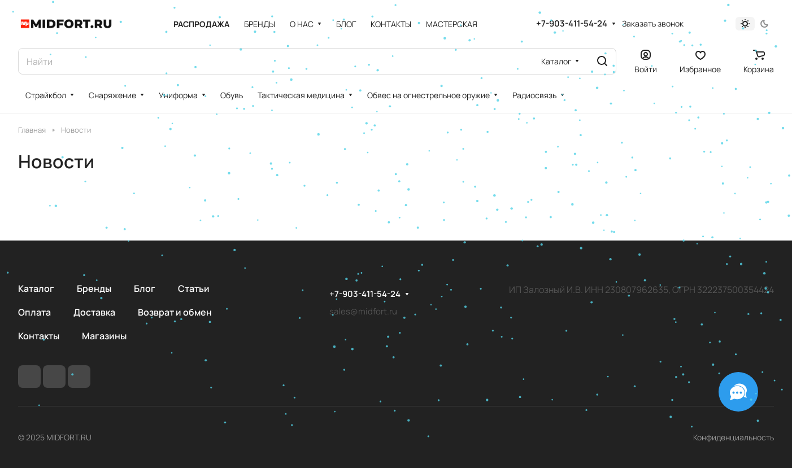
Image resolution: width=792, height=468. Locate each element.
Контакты (38, 336)
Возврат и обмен (175, 312)
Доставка (94, 312)
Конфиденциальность (733, 437)
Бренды (94, 288)
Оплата (34, 312)
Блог (144, 288)
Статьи (194, 288)
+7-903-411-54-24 (571, 24)
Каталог (36, 288)
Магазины (104, 336)
